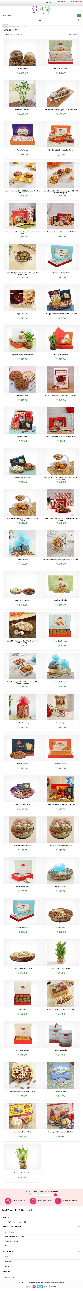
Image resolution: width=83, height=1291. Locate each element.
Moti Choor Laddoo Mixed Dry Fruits (60, 150)
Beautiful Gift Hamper (22, 600)
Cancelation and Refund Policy (14, 1237)
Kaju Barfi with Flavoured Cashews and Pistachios (60, 232)
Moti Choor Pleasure (60, 764)
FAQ (6, 1257)
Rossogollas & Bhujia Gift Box (22, 1132)
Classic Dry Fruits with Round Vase (60, 845)
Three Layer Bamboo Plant (60, 968)
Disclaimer (8, 1246)
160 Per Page (73, 35)
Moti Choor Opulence (60, 354)
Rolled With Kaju (22, 150)
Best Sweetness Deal (22, 805)
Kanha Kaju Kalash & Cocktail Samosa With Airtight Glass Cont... (60, 560)
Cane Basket (60, 927)
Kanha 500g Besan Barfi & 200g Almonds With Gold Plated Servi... (22, 192)
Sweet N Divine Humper (22, 477)
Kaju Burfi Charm (22, 314)
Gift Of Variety (22, 436)
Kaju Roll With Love (22, 886)
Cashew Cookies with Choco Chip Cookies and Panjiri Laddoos (60, 519)
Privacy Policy (9, 1232)
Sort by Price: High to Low (13, 35)
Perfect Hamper (22, 559)
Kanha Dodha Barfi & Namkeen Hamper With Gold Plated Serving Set (61, 192)
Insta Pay (78, 2)
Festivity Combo (60, 886)
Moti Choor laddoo (22, 1050)
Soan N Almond (22, 764)
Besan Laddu (22, 1009)
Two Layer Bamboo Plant (22, 1173)
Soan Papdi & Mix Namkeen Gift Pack (60, 1132)
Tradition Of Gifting (22, 723)
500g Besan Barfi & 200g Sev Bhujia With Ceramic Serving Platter (60, 478)
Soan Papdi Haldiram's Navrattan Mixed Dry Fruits (60, 314)
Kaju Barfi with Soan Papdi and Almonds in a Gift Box (22, 232)
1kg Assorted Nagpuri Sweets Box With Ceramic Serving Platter (61, 110)
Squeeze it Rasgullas (60, 1050)
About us (8, 1266)
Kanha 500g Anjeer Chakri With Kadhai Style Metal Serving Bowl (22, 273)
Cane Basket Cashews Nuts (22, 968)
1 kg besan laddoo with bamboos (22, 354)
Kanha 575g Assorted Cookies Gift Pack (60, 1009)
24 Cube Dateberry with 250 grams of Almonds (60, 395)
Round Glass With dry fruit (22, 845)
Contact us (8, 1261)
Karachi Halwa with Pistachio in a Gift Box (60, 805)
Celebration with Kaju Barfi (61, 273)
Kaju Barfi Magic (60, 1091)
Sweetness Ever (22, 395)
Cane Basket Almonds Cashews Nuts (22, 1091)
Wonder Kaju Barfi (22, 927)
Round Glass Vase (22, 68)
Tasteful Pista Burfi (60, 68)
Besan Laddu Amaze (61, 641)
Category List (9, 1277)
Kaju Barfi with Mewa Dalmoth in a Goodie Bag (60, 436)
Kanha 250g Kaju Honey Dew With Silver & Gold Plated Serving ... (22, 642)
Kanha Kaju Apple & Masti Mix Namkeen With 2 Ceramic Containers (22, 683)
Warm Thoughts (60, 723)
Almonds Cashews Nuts (60, 682)
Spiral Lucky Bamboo (22, 109)
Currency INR (50, 2)
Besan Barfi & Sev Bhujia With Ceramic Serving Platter (22, 519)
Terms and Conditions (12, 1241)
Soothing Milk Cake (60, 600)
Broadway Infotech (58, 1282)
